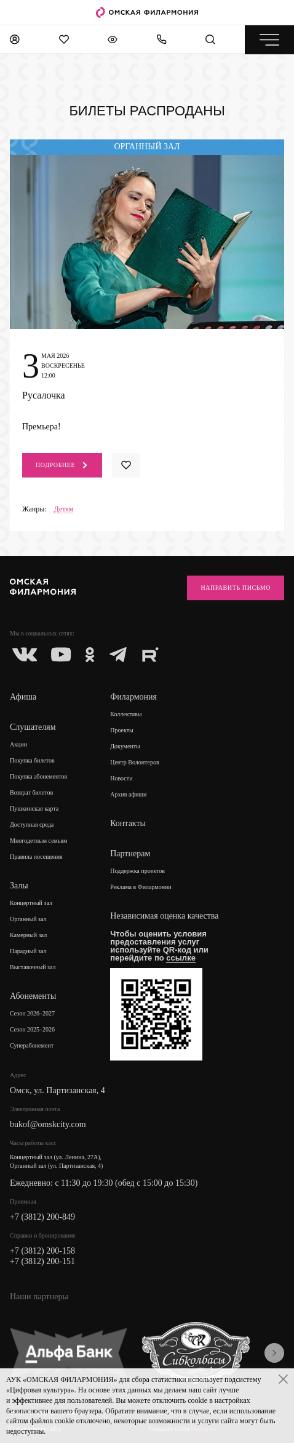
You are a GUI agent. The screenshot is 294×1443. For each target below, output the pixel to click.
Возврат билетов (31, 792)
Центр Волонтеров (134, 762)
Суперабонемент (32, 1045)
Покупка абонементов (38, 776)
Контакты (128, 823)
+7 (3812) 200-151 (42, 1261)
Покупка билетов (32, 760)
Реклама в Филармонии (141, 886)
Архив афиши (128, 794)
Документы (125, 746)
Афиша (23, 696)
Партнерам (130, 853)
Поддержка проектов (137, 870)
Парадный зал (28, 951)
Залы (19, 885)
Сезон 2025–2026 (32, 1029)
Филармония (133, 696)
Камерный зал (28, 935)
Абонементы (33, 996)
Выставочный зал (33, 967)
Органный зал (28, 919)
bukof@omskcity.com (48, 1124)
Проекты (121, 730)
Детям (64, 509)
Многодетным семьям (38, 840)
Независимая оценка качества (164, 915)
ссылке (181, 957)
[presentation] (274, 1353)
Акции (18, 744)
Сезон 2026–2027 (32, 1013)
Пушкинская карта (34, 808)
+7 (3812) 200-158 (42, 1250)
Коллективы (125, 714)
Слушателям (33, 727)
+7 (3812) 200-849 (42, 1217)
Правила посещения (36, 856)
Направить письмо (236, 587)
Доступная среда (32, 824)
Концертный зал (31, 902)
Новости (121, 778)
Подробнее (62, 465)
